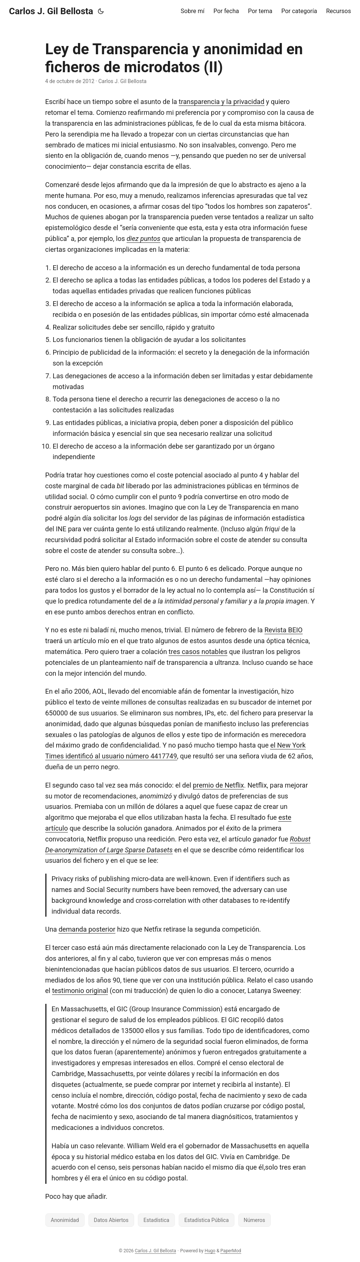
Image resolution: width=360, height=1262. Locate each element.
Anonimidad (65, 1220)
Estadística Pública (206, 1220)
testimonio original (80, 990)
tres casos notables (198, 652)
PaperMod (230, 1250)
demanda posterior (86, 929)
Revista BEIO (283, 630)
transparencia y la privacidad (221, 102)
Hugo (210, 1250)
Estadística (156, 1220)
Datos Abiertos (111, 1220)
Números (254, 1220)
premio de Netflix (218, 785)
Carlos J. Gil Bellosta (51, 11)
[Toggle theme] (100, 11)
